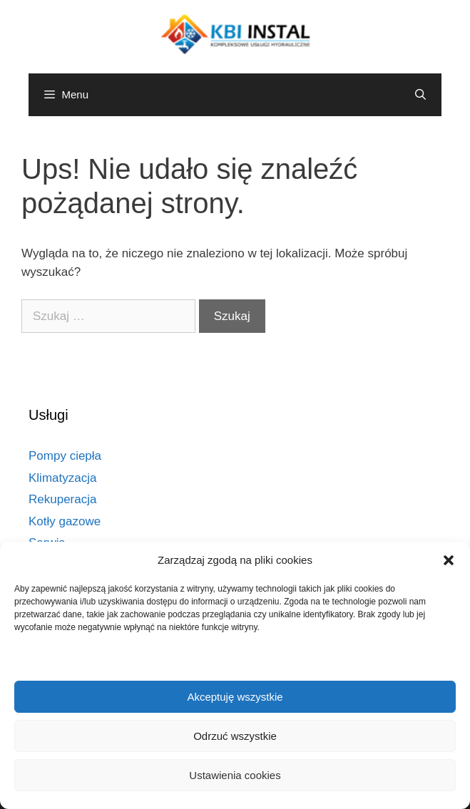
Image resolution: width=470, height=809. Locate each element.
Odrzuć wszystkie (235, 736)
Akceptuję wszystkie (234, 697)
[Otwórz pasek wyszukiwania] (420, 94)
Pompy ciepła (65, 456)
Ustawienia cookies (234, 775)
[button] (448, 560)
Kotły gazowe (65, 521)
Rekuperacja (62, 499)
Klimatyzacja (62, 478)
